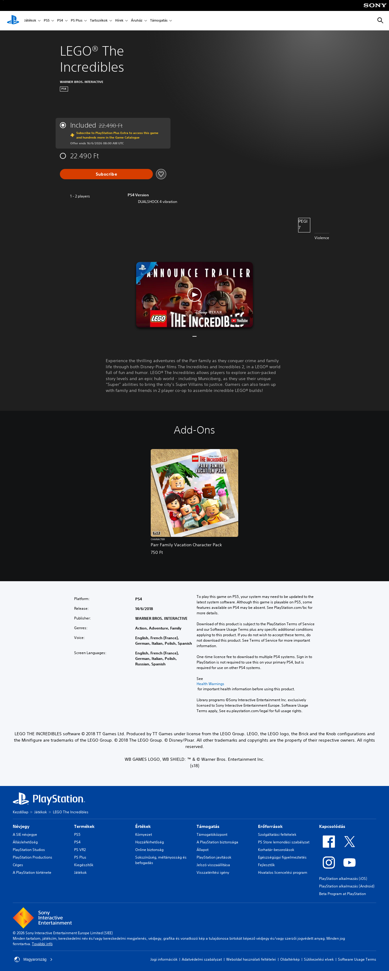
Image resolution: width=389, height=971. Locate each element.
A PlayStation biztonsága (217, 842)
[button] (194, 295)
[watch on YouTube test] (239, 320)
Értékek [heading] (143, 826)
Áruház (137, 21)
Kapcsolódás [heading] (332, 826)
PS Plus (76, 21)
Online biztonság (149, 849)
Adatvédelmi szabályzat (202, 959)
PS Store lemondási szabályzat (283, 842)
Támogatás (158, 21)
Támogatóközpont (212, 834)
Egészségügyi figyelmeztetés (282, 857)
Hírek (119, 21)
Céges (18, 864)
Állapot (202, 849)
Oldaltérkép (290, 959)
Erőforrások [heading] (270, 826)
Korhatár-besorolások (276, 849)
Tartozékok (99, 21)
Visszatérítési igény (213, 872)
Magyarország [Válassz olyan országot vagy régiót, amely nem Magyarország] (33, 959)
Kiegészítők (83, 864)
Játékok (30, 21)
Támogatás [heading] (208, 826)
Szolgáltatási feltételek (277, 834)
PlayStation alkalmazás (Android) (346, 886)
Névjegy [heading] (21, 826)
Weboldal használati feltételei (251, 959)
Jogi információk (163, 959)
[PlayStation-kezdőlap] (13, 20)
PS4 (60, 21)
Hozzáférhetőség (149, 842)
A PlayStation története (32, 872)
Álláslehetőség (25, 842)
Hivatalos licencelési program (282, 872)
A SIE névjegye (25, 834)
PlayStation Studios (29, 849)
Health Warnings (210, 683)
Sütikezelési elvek (319, 959)
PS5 (47, 21)
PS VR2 (80, 849)
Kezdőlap (20, 812)
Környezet (143, 834)
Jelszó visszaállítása (213, 864)
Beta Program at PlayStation (342, 893)
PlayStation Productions (32, 857)
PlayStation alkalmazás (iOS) (343, 878)
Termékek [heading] (84, 826)
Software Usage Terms (357, 959)
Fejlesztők (266, 864)
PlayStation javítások (214, 857)
